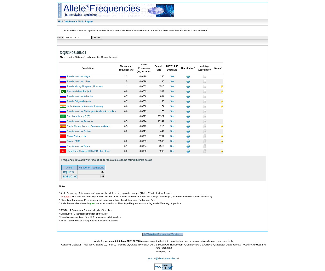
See (172, 76)
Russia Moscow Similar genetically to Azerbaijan (91, 111)
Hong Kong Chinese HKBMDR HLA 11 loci (88, 151)
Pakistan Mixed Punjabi (79, 91)
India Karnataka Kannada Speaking (85, 106)
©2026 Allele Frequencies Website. (163, 234)
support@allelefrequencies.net (163, 258)
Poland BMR (73, 141)
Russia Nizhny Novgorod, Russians (85, 86)
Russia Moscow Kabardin (80, 96)
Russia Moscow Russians (80, 121)
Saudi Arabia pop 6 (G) (78, 116)
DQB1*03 (68, 172)
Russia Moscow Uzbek (78, 81)
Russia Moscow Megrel (79, 76)
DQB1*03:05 (69, 176)
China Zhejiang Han (77, 136)
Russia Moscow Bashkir (79, 131)
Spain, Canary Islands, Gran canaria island (88, 126)
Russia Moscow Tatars (78, 146)
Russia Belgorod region (79, 101)
